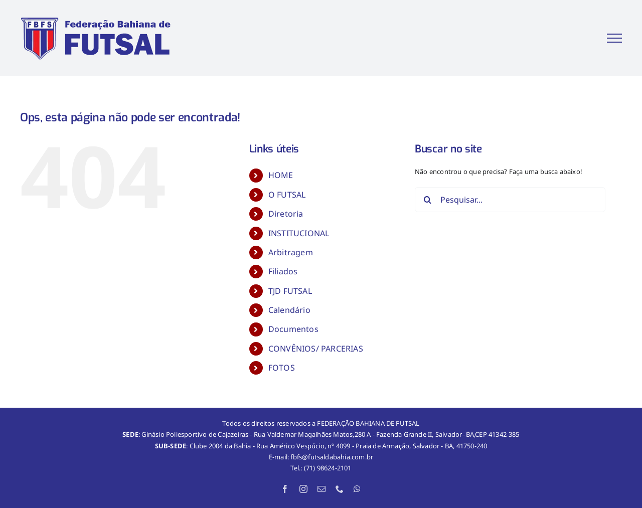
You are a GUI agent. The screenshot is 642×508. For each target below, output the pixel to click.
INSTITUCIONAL (299, 233)
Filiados (283, 271)
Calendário (289, 309)
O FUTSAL (287, 194)
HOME (280, 175)
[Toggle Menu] (614, 38)
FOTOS (281, 367)
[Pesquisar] (427, 199)
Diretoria (285, 213)
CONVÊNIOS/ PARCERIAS (315, 348)
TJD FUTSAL (290, 290)
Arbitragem (290, 252)
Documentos (293, 328)
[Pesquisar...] (510, 199)
